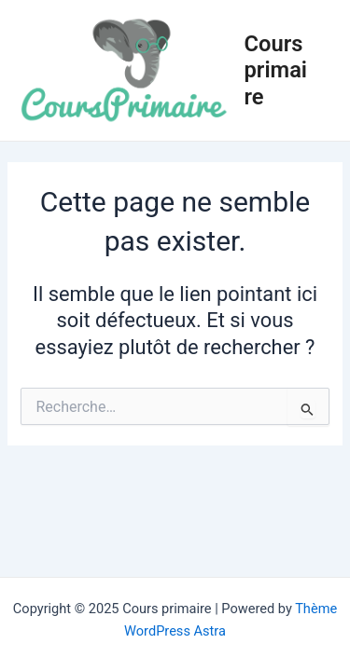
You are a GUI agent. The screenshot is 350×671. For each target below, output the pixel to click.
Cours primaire (276, 70)
